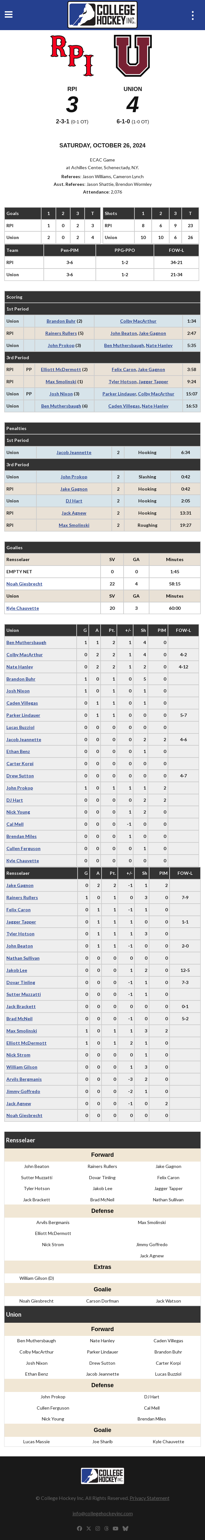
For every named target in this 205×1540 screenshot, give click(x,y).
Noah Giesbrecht (24, 583)
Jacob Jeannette (74, 452)
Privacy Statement (150, 1498)
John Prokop (61, 345)
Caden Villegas (124, 406)
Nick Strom (18, 1054)
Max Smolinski (61, 381)
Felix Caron (124, 369)
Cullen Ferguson (23, 848)
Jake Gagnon (152, 333)
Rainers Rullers (61, 333)
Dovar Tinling (20, 982)
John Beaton (123, 333)
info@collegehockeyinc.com (102, 1513)
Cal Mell (15, 824)
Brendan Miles (21, 836)
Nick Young (18, 812)
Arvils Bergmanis (24, 1079)
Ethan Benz (18, 751)
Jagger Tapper (153, 381)
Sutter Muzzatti (23, 994)
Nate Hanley (159, 345)
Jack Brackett (21, 1006)
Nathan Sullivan (23, 958)
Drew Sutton (20, 775)
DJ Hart (74, 500)
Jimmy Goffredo (23, 1091)
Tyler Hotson (123, 381)
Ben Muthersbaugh (124, 345)
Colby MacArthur (138, 321)
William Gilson (21, 1067)
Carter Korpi (20, 763)
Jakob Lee (16, 970)
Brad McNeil (19, 1018)
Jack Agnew (74, 513)
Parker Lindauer (119, 393)
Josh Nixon (61, 393)
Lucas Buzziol (20, 727)
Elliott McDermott (61, 369)
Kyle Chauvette (22, 608)
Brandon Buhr (61, 321)
